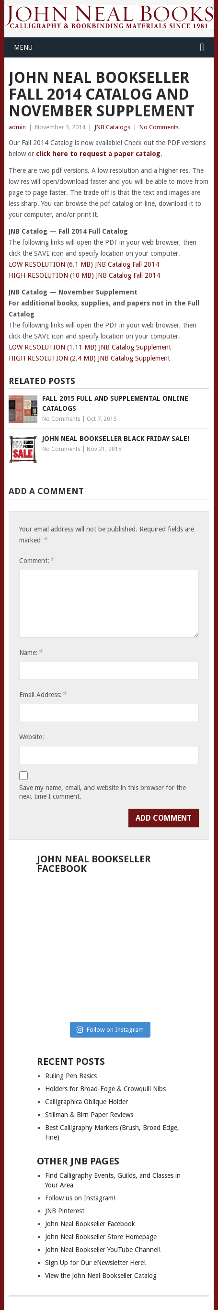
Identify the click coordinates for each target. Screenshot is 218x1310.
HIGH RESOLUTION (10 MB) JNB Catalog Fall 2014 (84, 275)
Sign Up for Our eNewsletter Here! (95, 1262)
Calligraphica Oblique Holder (86, 1102)
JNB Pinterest (64, 1211)
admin (17, 127)
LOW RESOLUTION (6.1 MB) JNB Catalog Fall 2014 (84, 264)
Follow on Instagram (110, 1029)
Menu (23, 47)
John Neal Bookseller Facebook (90, 1224)
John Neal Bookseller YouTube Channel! (103, 1250)
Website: (31, 737)
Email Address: (42, 694)
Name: (30, 652)
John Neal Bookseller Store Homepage (101, 1237)
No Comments (159, 127)
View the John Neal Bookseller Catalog (101, 1275)
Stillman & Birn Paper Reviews (89, 1114)
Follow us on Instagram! (80, 1198)
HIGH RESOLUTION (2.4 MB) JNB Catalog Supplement (89, 358)
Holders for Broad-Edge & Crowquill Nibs (105, 1089)
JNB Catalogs (112, 127)
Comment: (36, 560)
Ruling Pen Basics (71, 1076)
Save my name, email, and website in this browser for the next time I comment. (102, 792)
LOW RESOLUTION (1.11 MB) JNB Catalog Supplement (90, 347)
